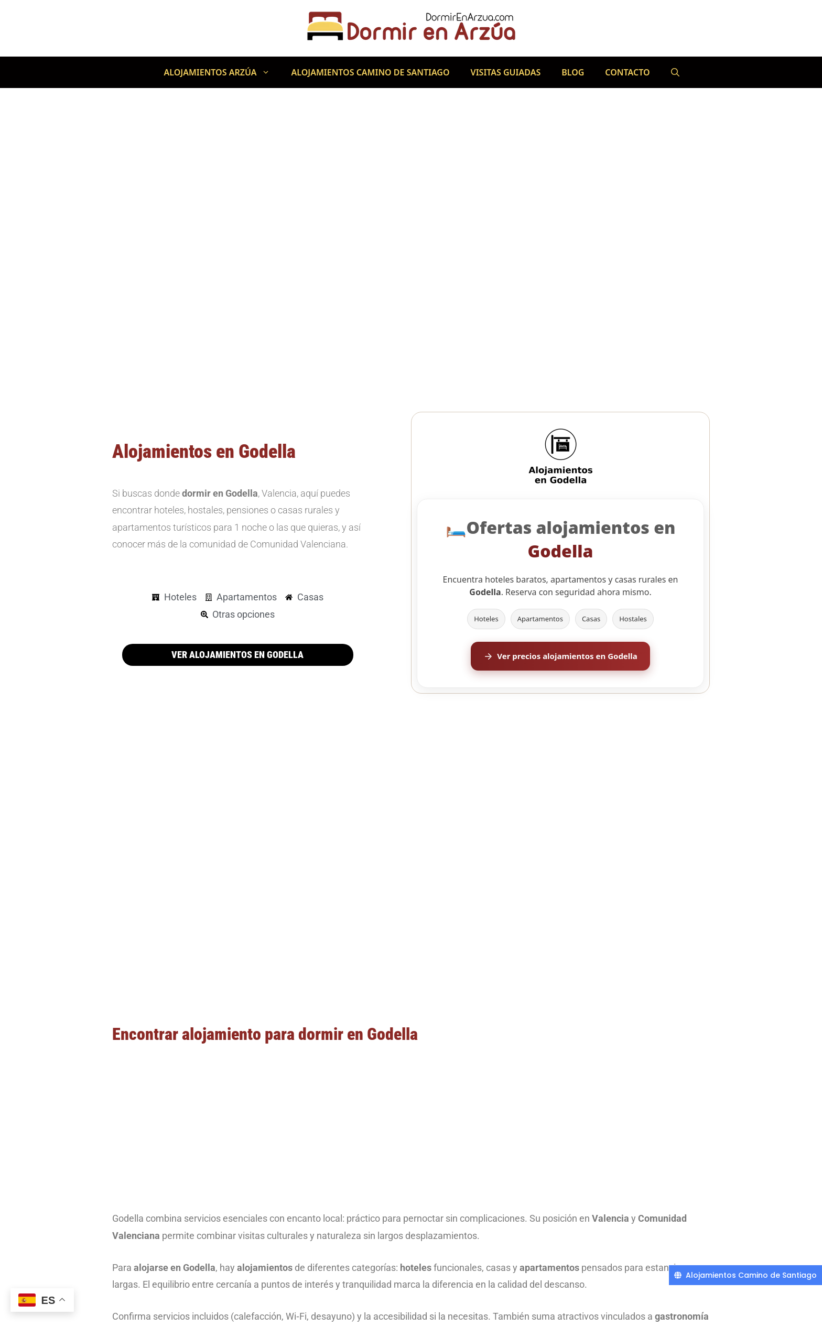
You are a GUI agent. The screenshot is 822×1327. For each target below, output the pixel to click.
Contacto (627, 72)
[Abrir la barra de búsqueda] (675, 72)
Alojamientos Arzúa (222, 72)
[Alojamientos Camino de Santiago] (745, 1275)
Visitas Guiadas (506, 72)
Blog (572, 72)
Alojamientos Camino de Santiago (370, 72)
